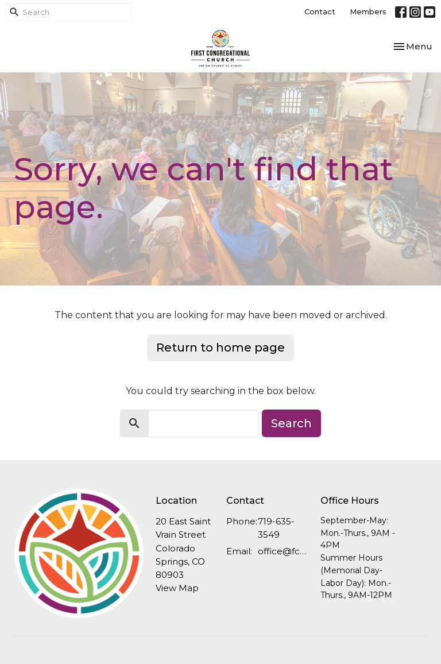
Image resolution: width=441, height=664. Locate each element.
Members (368, 11)
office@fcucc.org (283, 551)
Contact (319, 11)
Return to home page (220, 347)
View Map (177, 587)
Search (291, 423)
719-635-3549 (276, 528)
